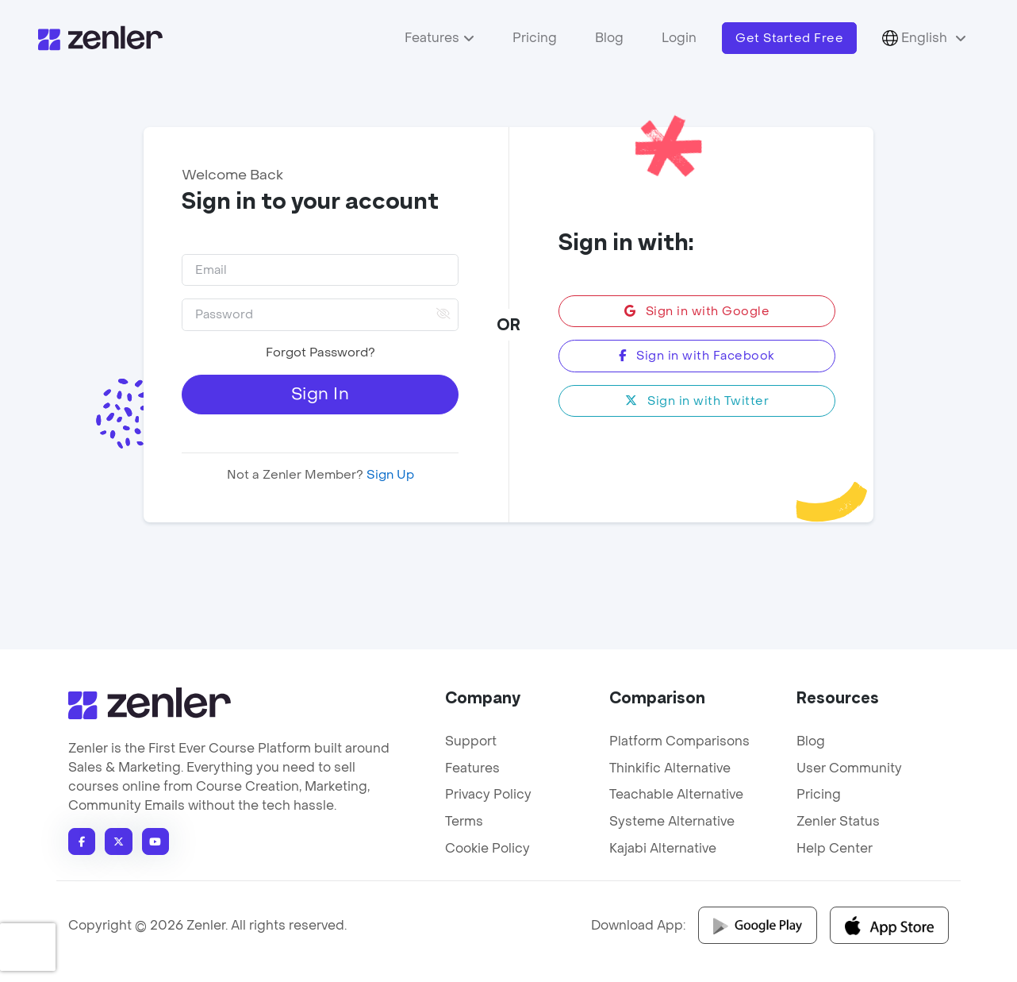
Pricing (534, 37)
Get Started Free (789, 38)
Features (432, 37)
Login (679, 37)
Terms (464, 821)
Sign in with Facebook (697, 356)
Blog (609, 37)
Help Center (834, 848)
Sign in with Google (697, 311)
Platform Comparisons (679, 741)
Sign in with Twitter (697, 401)
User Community (849, 768)
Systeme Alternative (672, 821)
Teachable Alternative (676, 794)
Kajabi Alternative (662, 848)
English (916, 38)
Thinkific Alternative (670, 768)
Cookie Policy (487, 848)
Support (471, 741)
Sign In (320, 394)
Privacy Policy (488, 794)
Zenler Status (838, 821)
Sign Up (388, 475)
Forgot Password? (320, 352)
